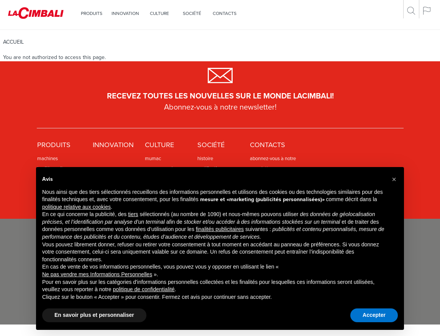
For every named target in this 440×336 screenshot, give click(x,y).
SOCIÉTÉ (192, 13)
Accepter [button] (374, 315)
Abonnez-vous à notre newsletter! (220, 107)
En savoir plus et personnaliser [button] (94, 315)
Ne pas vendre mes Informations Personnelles (97, 274)
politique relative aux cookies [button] (76, 207)
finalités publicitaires (220, 229)
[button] (394, 179)
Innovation (125, 13)
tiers (133, 214)
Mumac (153, 159)
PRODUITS (91, 13)
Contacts (224, 13)
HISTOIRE (205, 159)
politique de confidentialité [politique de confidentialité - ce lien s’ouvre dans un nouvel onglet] (143, 289)
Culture (159, 13)
